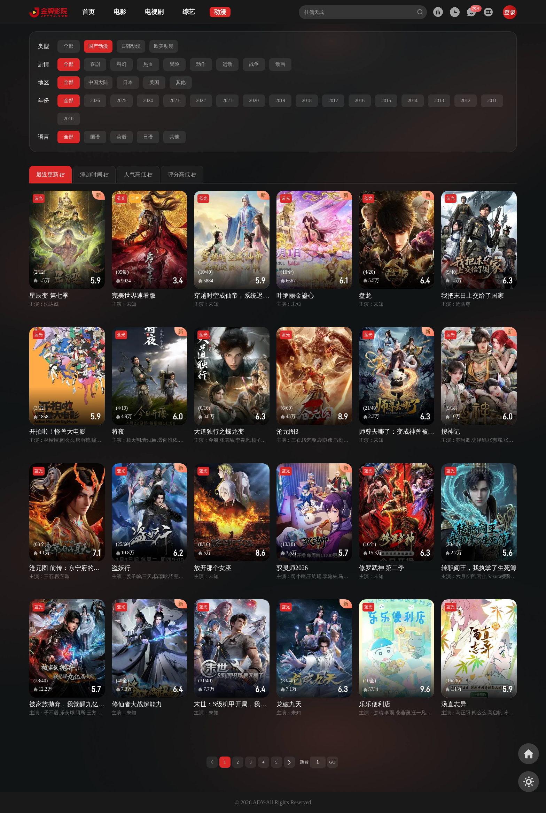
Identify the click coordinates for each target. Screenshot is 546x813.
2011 (492, 100)
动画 (280, 64)
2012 (465, 100)
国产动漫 (98, 46)
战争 (254, 64)
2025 (121, 100)
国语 (95, 136)
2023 (174, 100)
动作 (201, 64)
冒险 (174, 64)
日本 (128, 82)
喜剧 (95, 64)
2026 (95, 100)
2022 (201, 100)
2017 (333, 100)
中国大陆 (98, 82)
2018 (307, 100)
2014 (413, 100)
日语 (148, 136)
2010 (68, 118)
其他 (181, 82)
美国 (154, 82)
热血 (148, 64)
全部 (68, 46)
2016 (360, 100)
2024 (148, 100)
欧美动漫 (163, 46)
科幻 (121, 64)
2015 (386, 100)
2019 (280, 100)
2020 (254, 100)
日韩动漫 (131, 46)
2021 (227, 100)
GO (332, 762)
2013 (439, 100)
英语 (121, 136)
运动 (227, 64)
